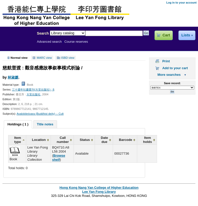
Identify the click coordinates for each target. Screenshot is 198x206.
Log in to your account (181, 2)
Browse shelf (58, 157)
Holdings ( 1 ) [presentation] (17, 124)
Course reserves (76, 41)
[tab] (18, 124)
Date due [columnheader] (104, 140)
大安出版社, (33, 94)
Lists (185, 35)
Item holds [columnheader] (147, 140)
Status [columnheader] (85, 140)
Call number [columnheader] (63, 140)
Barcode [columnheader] (125, 140)
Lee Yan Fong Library (17, 44)
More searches (169, 75)
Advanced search (49, 41)
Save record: (172, 83)
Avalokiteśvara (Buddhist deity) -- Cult (40, 113)
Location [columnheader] (39, 140)
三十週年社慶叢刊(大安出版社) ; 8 (33, 89)
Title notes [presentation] (45, 124)
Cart (166, 35)
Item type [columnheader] (17, 140)
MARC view (44, 57)
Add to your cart (175, 68)
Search (43, 33)
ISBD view (67, 57)
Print (166, 61)
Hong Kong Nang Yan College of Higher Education (99, 187)
